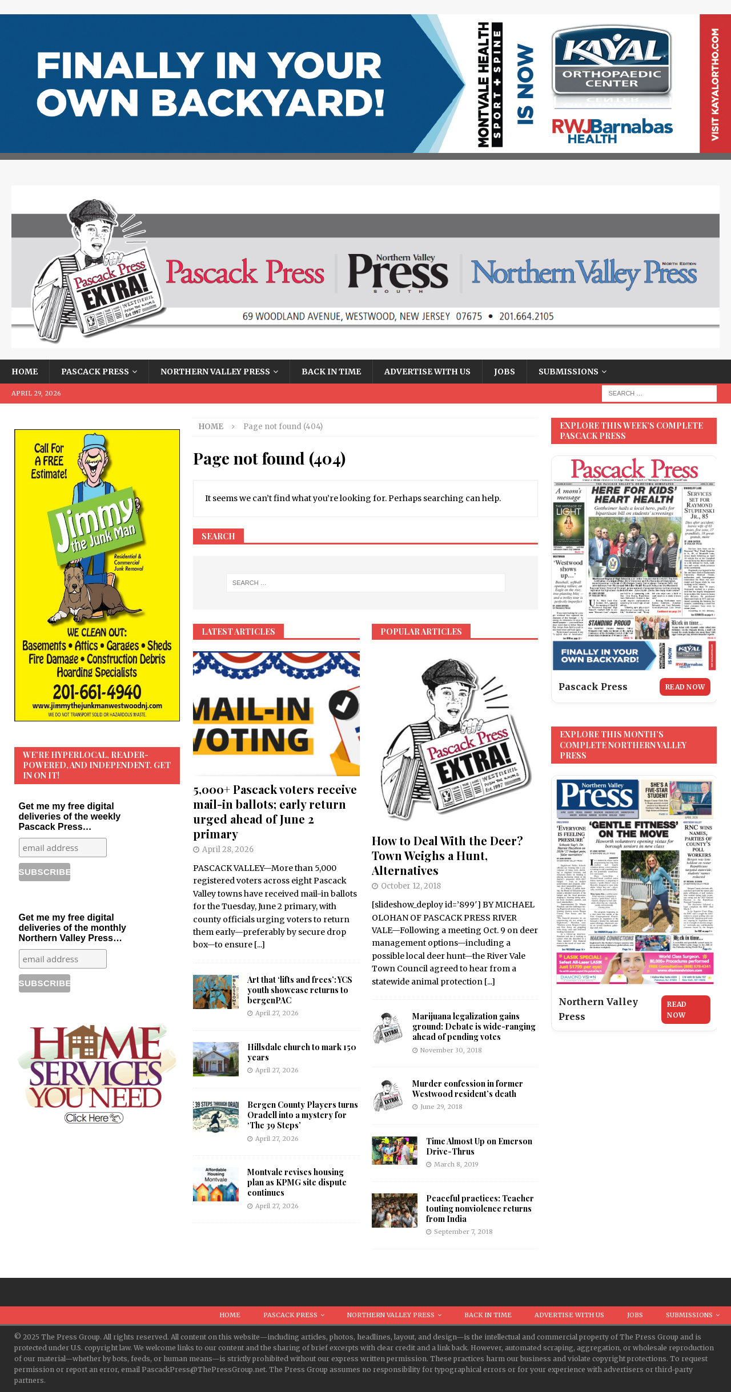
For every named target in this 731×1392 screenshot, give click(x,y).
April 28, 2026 (228, 849)
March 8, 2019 (456, 1164)
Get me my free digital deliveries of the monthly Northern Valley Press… (72, 928)
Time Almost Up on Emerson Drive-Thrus (479, 1146)
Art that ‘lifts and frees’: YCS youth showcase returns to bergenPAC (299, 990)
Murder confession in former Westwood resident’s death (467, 1088)
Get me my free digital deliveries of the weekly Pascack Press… (70, 816)
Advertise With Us (427, 371)
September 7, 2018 (463, 1232)
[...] (259, 944)
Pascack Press (95, 371)
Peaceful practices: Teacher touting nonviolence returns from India (480, 1208)
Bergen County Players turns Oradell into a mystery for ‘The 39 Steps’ (302, 1115)
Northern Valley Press (215, 371)
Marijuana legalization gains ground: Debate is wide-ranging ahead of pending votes (474, 1026)
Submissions (569, 371)
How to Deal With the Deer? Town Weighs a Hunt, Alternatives (447, 855)
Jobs (504, 371)
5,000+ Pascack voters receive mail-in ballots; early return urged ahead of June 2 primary (275, 811)
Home (24, 371)
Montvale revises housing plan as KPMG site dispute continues (297, 1182)
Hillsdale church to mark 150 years (301, 1052)
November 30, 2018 (451, 1050)
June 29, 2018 (441, 1107)
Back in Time (331, 371)
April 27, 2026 (277, 1013)
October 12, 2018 (411, 886)
